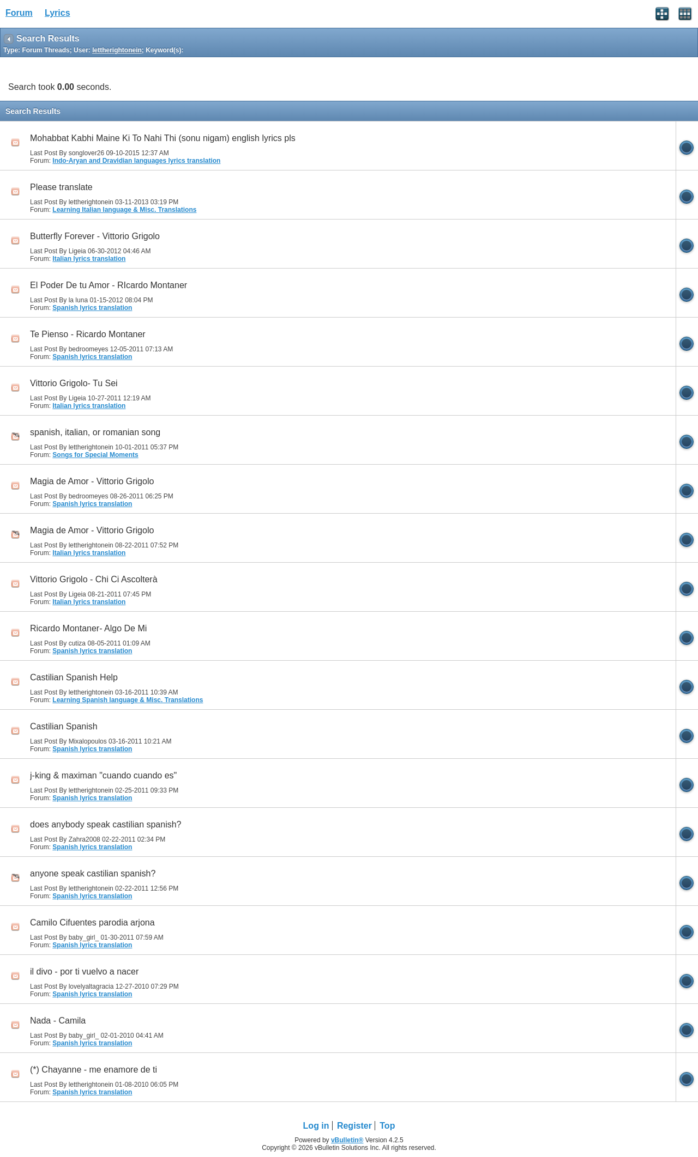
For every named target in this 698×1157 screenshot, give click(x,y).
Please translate (61, 187)
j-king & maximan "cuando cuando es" (103, 775)
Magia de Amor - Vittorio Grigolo (92, 481)
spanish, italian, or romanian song (95, 432)
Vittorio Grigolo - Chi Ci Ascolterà (94, 579)
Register (354, 1125)
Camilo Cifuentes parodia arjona (92, 922)
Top (387, 1125)
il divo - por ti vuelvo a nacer (84, 971)
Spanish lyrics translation (92, 308)
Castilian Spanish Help (74, 677)
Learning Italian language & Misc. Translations (124, 210)
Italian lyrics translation (88, 259)
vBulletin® (347, 1140)
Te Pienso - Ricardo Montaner (88, 334)
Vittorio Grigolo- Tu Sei (74, 383)
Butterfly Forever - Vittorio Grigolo (95, 236)
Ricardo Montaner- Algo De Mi (88, 628)
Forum (19, 12)
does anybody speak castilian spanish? (106, 824)
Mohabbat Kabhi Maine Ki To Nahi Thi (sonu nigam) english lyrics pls (163, 138)
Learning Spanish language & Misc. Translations (127, 700)
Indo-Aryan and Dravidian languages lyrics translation (136, 161)
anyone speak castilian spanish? (92, 873)
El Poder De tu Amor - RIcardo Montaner (108, 285)
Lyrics (57, 12)
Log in (316, 1125)
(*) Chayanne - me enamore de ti (93, 1069)
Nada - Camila (58, 1020)
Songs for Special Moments (95, 455)
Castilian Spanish (64, 726)
